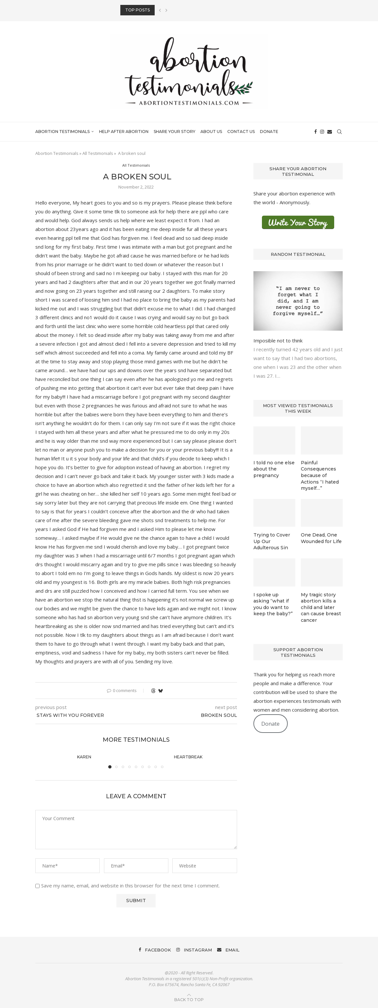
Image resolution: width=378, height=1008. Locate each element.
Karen (84, 756)
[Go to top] (189, 999)
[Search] (339, 131)
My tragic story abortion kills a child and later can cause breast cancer (321, 607)
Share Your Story (174, 131)
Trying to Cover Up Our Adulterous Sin (271, 541)
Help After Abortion (123, 131)
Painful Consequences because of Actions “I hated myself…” (320, 475)
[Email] (329, 131)
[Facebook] (315, 131)
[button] (160, 10)
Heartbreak (188, 756)
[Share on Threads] (153, 690)
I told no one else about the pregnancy (274, 469)
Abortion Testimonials (62, 131)
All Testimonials (97, 153)
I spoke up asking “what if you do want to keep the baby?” (273, 604)
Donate (269, 131)
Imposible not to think (277, 340)
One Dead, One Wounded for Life (321, 538)
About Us (211, 131)
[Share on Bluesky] (160, 690)
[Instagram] (322, 131)
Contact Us (241, 131)
